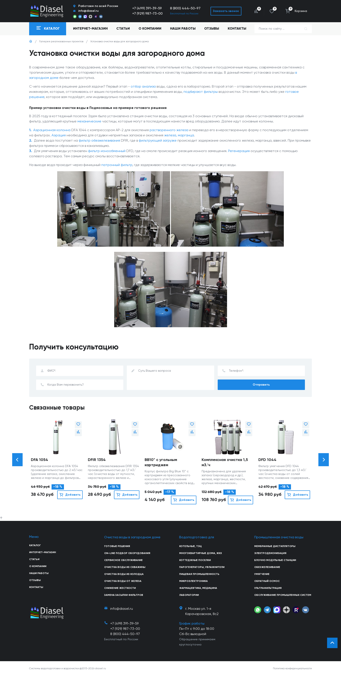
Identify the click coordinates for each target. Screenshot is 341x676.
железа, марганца (179, 135)
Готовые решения (117, 546)
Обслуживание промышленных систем (282, 595)
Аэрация (59, 135)
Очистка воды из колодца (124, 574)
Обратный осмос (267, 581)
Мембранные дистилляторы (274, 546)
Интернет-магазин (42, 552)
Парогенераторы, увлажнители (201, 567)
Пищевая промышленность (199, 574)
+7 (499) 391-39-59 (147, 8)
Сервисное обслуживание (123, 560)
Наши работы (183, 28)
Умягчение (261, 574)
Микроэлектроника (193, 581)
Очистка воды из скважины (124, 567)
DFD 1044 (267, 460)
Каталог (35, 545)
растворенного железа (169, 130)
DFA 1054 (39, 460)
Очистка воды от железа (122, 581)
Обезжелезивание (267, 567)
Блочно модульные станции (275, 560)
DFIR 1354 (97, 460)
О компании (150, 28)
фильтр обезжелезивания (99, 140)
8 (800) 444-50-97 (185, 8)
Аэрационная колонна (51, 130)
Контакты (237, 28)
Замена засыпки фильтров (123, 595)
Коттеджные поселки (195, 560)
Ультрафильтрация (268, 588)
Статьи (123, 28)
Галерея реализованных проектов (61, 41)
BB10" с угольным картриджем (161, 462)
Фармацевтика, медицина (198, 588)
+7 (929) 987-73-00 (147, 13)
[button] (17, 459)
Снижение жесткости (120, 588)
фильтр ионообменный (106, 151)
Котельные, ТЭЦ (190, 546)
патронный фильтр (116, 165)
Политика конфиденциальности (292, 668)
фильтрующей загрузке (158, 140)
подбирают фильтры (201, 92)
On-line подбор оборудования (127, 553)
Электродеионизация (270, 553)
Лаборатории (189, 595)
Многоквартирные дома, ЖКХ (200, 553)
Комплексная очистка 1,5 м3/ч (225, 462)
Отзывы (211, 28)
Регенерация (239, 151)
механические (89, 121)
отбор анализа (143, 86)
